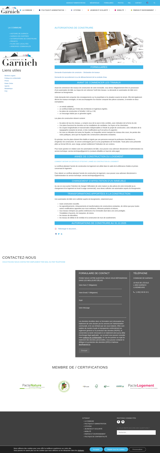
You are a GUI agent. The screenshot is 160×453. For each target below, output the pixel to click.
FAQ (129, 3)
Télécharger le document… (67, 229)
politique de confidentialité (92, 337)
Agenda (7, 86)
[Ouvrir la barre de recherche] (155, 3)
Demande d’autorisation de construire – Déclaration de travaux (77, 72)
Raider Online (9, 83)
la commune (29, 10)
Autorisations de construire (22, 39)
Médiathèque (94, 3)
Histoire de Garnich (18, 33)
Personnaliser (137, 449)
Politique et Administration (54, 10)
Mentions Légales (10, 75)
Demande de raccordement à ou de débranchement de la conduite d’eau (81, 77)
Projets (13, 41)
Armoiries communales (19, 46)
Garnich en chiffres (18, 36)
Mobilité (122, 10)
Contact (138, 3)
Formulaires (108, 3)
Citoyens (78, 10)
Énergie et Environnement (145, 10)
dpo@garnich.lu (84, 344)
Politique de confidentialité (13, 78)
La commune (88, 421)
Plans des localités (18, 44)
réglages (81, 450)
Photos (120, 3)
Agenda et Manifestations (75, 3)
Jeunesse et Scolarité (101, 10)
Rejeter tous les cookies (116, 449)
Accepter (96, 449)
